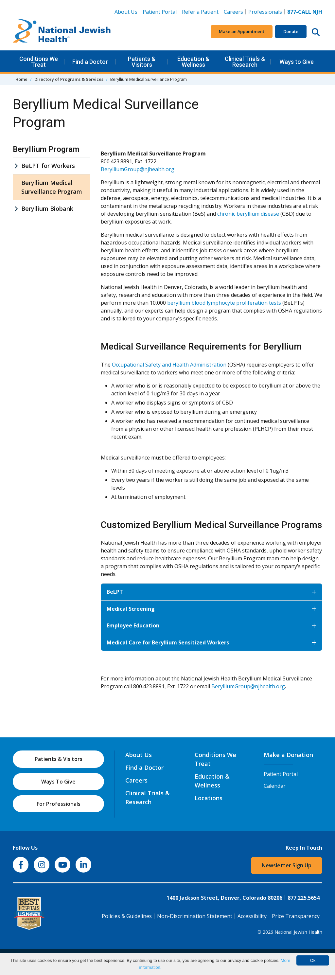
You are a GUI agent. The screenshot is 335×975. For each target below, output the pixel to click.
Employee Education (212, 625)
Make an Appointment (241, 31)
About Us (126, 11)
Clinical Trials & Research (245, 61)
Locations (208, 798)
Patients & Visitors (141, 61)
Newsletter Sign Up (286, 865)
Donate (290, 31)
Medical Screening (212, 608)
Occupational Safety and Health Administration (169, 364)
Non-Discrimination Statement (194, 916)
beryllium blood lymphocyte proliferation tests (224, 302)
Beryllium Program (46, 149)
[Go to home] (62, 31)
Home (21, 79)
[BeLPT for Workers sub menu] (16, 166)
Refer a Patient (200, 11)
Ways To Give (58, 781)
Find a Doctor (90, 61)
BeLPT (212, 591)
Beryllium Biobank (47, 208)
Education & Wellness (193, 61)
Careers (235, 11)
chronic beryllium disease (248, 213)
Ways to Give (296, 61)
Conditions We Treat (38, 61)
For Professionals (58, 803)
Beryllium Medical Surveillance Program (51, 187)
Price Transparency (296, 916)
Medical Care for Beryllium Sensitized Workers (212, 642)
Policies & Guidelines (127, 916)
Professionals (265, 11)
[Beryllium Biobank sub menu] (16, 209)
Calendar (275, 785)
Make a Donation (288, 755)
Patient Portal (160, 11)
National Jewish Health (298, 932)
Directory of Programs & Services (68, 79)
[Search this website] (315, 31)
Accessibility (252, 916)
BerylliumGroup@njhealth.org (137, 169)
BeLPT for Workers (48, 166)
